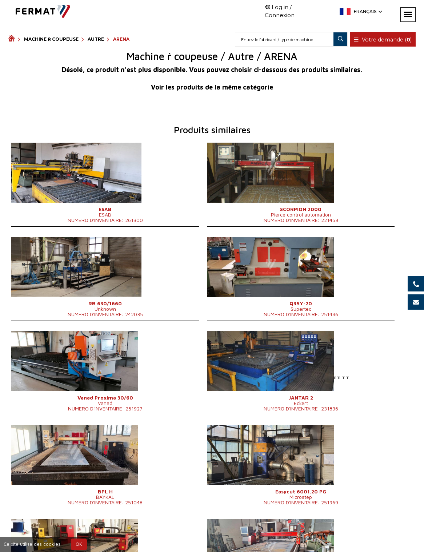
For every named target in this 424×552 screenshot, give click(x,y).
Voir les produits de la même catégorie (212, 87)
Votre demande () (384, 39)
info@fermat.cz (250, 534)
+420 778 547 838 (196, 534)
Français (367, 11)
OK (79, 544)
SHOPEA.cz (63, 534)
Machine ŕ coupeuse (51, 39)
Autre (96, 39)
